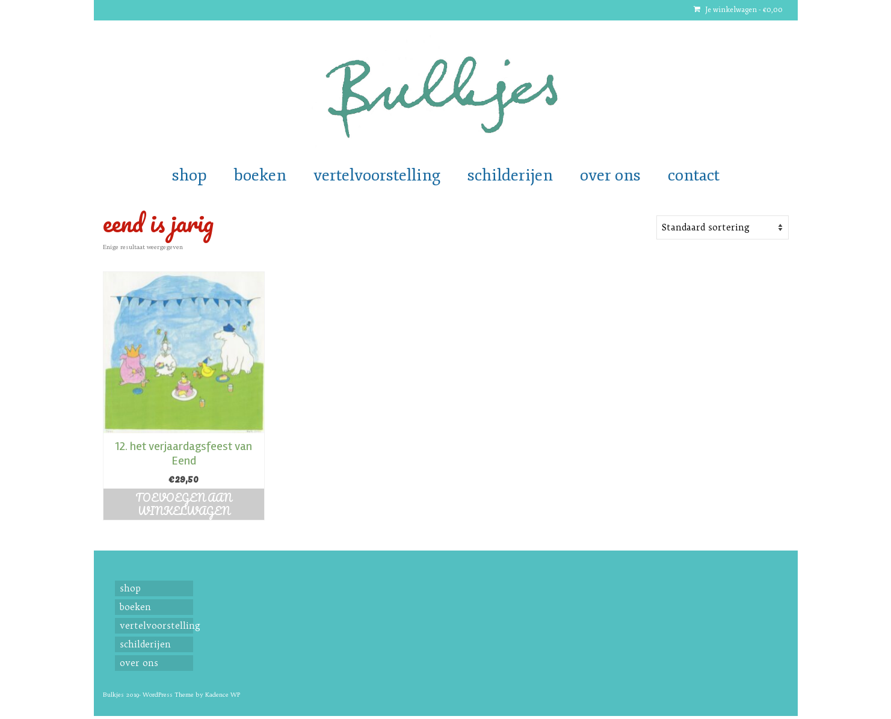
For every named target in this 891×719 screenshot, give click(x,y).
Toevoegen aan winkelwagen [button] (183, 504)
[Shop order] (722, 227)
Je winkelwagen (738, 9)
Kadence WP (222, 695)
